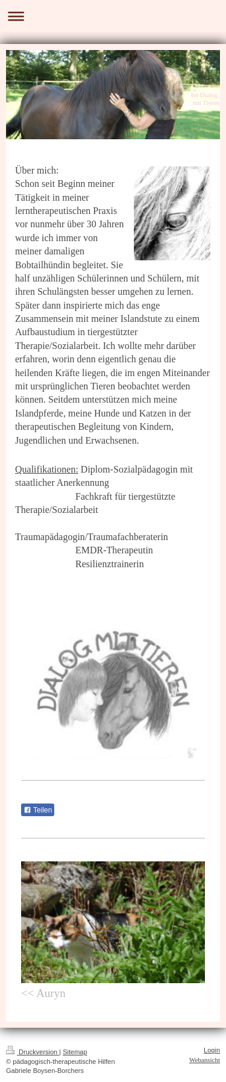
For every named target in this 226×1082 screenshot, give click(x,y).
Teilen (38, 810)
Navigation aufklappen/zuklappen (113, 16)
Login (212, 1050)
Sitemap (75, 1051)
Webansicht (204, 1059)
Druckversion (32, 1051)
